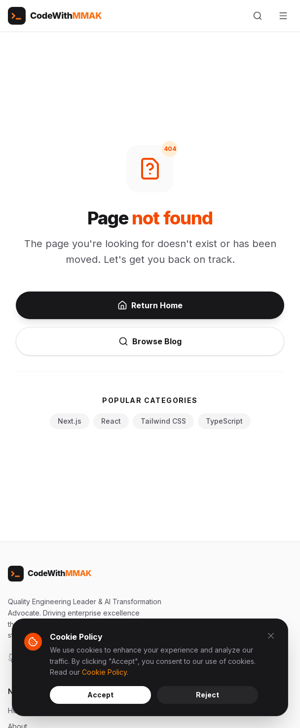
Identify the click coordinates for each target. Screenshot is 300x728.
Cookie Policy (104, 672)
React (111, 421)
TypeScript (224, 421)
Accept (100, 695)
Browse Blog (150, 341)
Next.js (69, 421)
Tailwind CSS (163, 421)
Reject (207, 695)
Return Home (150, 305)
